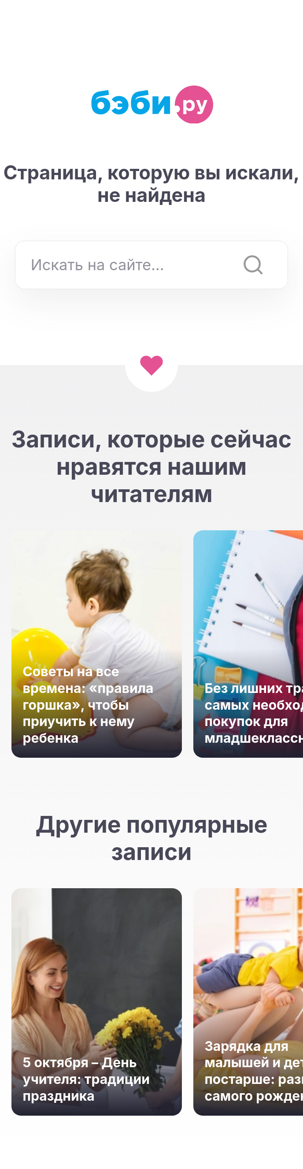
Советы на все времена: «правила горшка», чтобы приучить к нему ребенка (88, 704)
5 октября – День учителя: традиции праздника (86, 1078)
